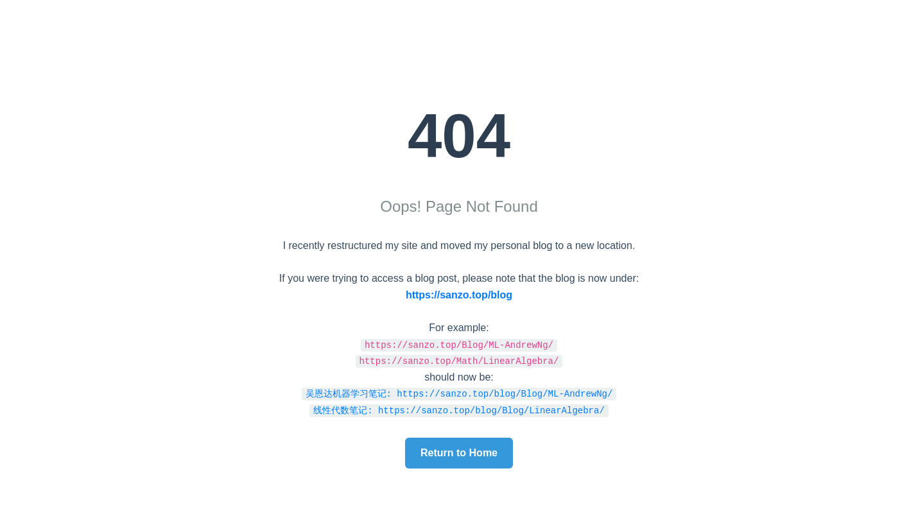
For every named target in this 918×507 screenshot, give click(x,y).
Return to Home (459, 452)
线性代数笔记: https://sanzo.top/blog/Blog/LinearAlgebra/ (459, 410)
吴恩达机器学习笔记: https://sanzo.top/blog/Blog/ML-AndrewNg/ (459, 393)
